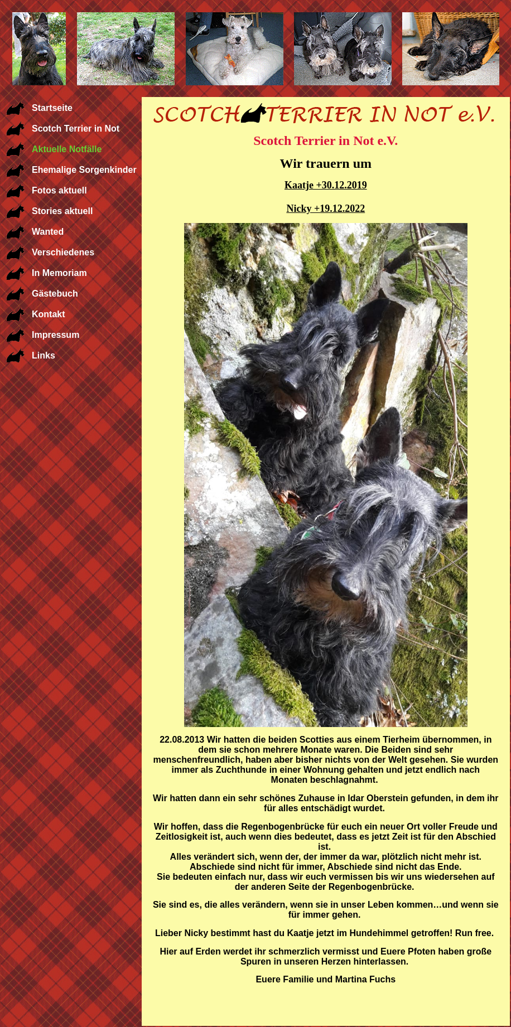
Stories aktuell (62, 211)
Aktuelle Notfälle (67, 149)
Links (43, 355)
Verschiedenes (63, 252)
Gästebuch (55, 293)
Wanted (48, 231)
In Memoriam (59, 273)
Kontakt (48, 314)
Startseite (52, 108)
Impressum (55, 335)
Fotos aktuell (59, 190)
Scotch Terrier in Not (75, 128)
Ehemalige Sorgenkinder (84, 170)
